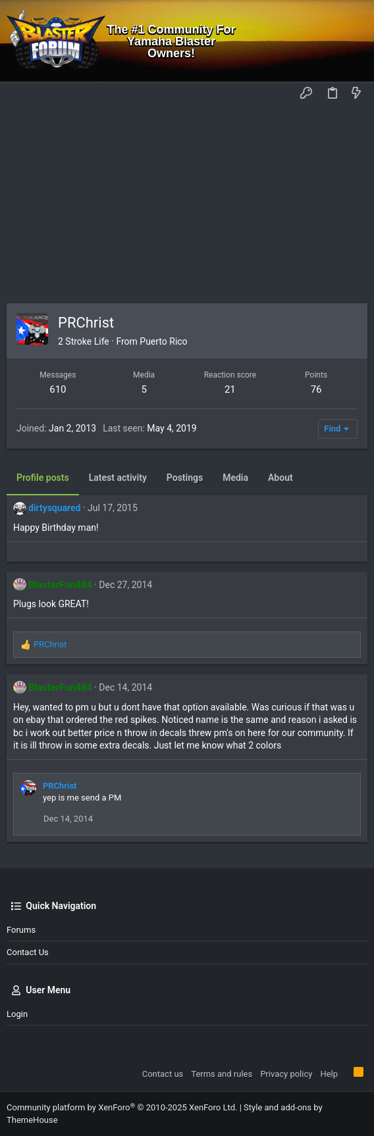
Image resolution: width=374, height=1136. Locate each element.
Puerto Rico (163, 341)
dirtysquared (54, 508)
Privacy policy (286, 1074)
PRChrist (59, 786)
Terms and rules (221, 1074)
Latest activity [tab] (118, 477)
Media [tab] (235, 477)
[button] (20, 94)
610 (57, 389)
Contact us (28, 952)
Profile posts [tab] (42, 477)
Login (17, 1014)
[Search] (354, 41)
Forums (21, 930)
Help (329, 1074)
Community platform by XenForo (122, 1107)
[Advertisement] (187, 204)
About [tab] (280, 477)
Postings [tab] (185, 477)
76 (316, 389)
